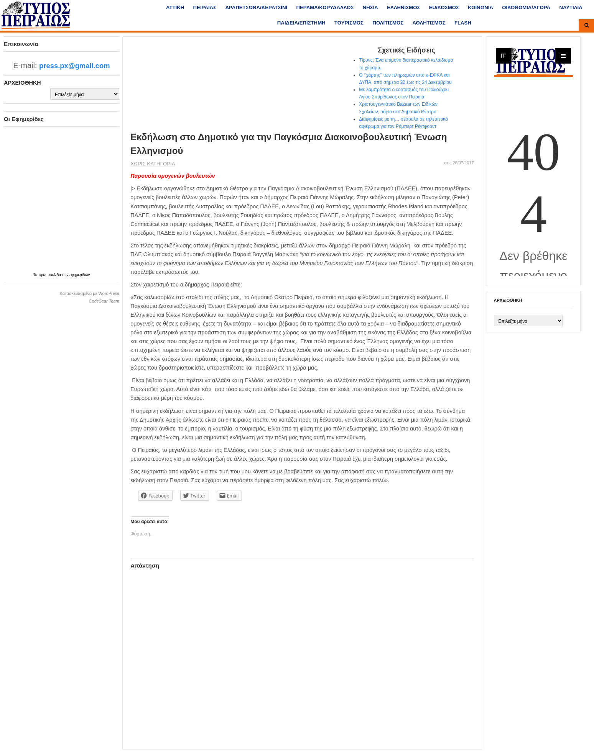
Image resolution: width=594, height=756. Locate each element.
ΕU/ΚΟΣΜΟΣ (444, 7)
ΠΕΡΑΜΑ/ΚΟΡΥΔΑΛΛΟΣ (325, 7)
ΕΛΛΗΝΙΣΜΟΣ (403, 7)
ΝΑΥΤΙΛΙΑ (570, 7)
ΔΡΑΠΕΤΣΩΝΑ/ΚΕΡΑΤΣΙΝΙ (256, 7)
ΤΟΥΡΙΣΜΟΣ (349, 23)
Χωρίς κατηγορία (152, 164)
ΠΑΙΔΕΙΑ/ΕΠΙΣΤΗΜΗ (301, 23)
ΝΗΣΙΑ (370, 7)
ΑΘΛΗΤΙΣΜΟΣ (428, 23)
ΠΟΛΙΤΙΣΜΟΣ (387, 23)
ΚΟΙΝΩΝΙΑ (480, 7)
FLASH (462, 23)
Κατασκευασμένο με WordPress (89, 293)
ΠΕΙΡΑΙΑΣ (204, 7)
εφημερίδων (79, 275)
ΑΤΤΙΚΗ (175, 7)
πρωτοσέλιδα (50, 275)
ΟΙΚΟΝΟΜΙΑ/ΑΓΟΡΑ (526, 7)
